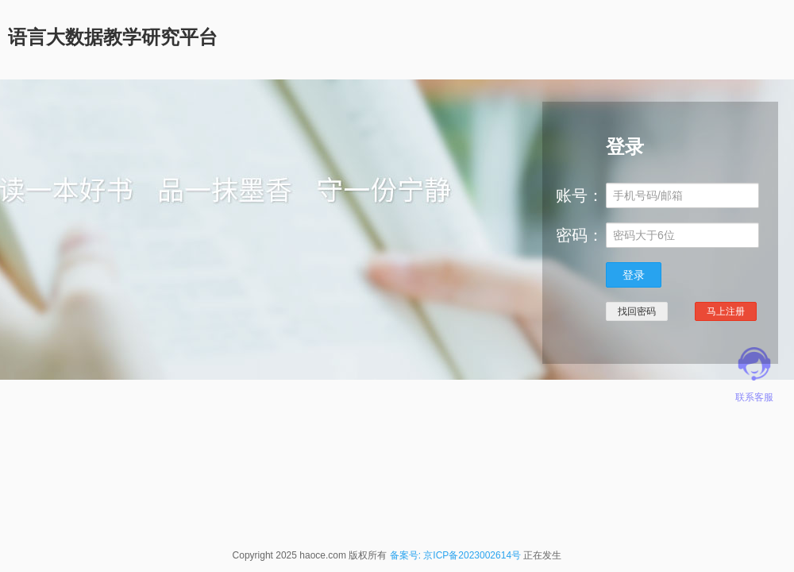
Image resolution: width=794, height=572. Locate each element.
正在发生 (542, 555)
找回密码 (637, 311)
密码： (579, 235)
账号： (579, 195)
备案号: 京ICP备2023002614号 (455, 555)
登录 (633, 275)
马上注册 (726, 311)
